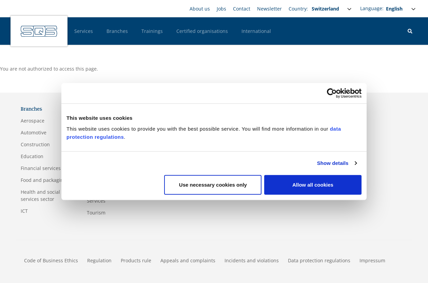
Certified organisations (202, 31)
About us (200, 8)
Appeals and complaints (187, 260)
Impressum (372, 260)
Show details (333, 163)
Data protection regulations (319, 260)
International (256, 31)
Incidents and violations (252, 260)
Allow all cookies (312, 184)
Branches (117, 31)
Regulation (99, 260)
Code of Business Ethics (51, 260)
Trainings (152, 31)
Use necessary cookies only (213, 184)
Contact (241, 8)
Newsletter (269, 8)
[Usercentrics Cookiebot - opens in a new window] (332, 93)
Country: (298, 8)
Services (83, 31)
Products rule (136, 260)
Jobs (221, 8)
